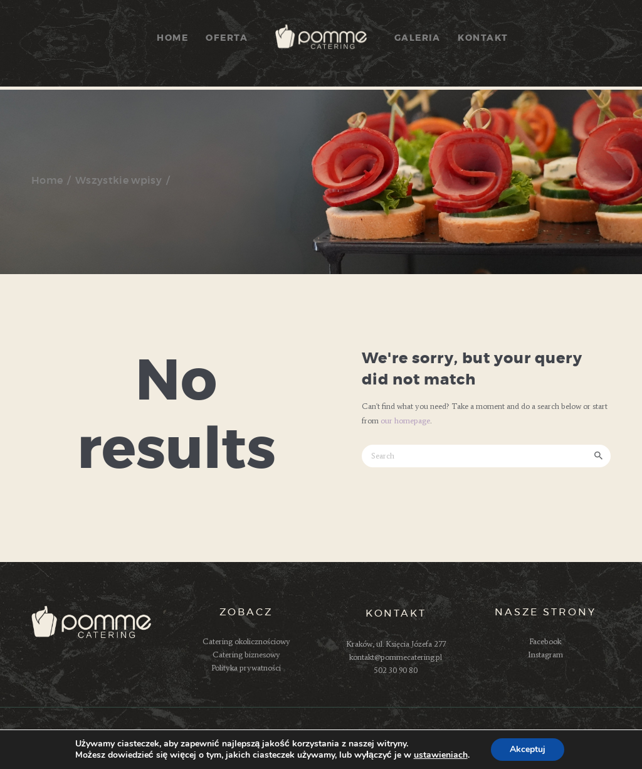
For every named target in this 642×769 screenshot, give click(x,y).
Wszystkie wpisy (118, 181)
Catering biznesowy (246, 654)
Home (47, 181)
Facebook (545, 641)
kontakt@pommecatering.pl (395, 657)
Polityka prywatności (246, 667)
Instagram (545, 654)
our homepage (405, 420)
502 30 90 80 (396, 670)
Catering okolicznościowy (246, 641)
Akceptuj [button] (527, 749)
